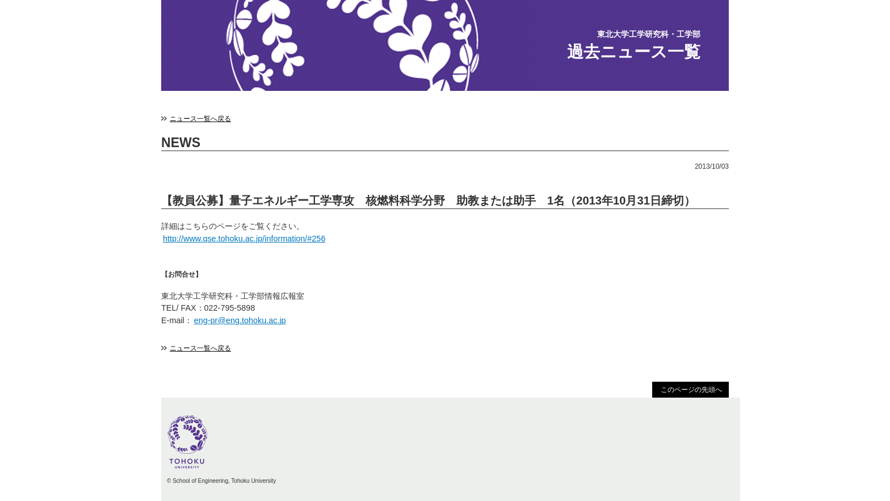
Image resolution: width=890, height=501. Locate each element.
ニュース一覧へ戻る (200, 119)
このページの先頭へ (691, 390)
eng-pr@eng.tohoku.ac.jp (240, 320)
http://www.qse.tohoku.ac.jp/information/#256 (244, 238)
